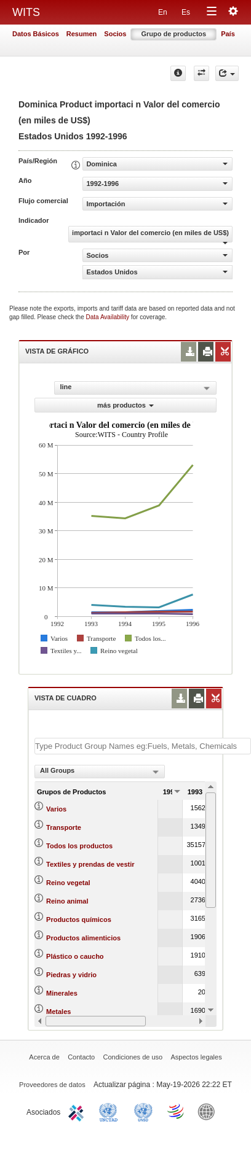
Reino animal (67, 901)
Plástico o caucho (75, 956)
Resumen (81, 33)
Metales (58, 1011)
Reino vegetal (68, 882)
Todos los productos (79, 846)
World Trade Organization (176, 1111)
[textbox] (142, 746)
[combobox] (99, 771)
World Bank (209, 1111)
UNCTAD (110, 1111)
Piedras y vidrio (71, 974)
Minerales (62, 993)
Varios (56, 809)
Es (185, 12)
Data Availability (108, 317)
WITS (26, 12)
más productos (125, 405)
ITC (78, 1111)
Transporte (63, 827)
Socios (115, 33)
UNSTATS (143, 1111)
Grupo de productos (173, 33)
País (228, 33)
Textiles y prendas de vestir (90, 864)
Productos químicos (78, 919)
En (162, 12)
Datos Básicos (35, 33)
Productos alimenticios (83, 938)
